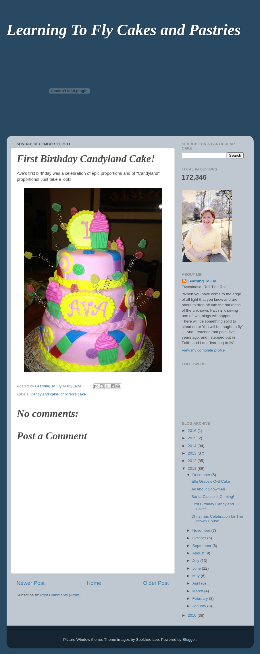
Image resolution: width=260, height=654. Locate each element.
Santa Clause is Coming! (212, 496)
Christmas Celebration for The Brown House (217, 518)
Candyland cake (44, 394)
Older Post (156, 583)
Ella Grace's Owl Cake (210, 481)
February (200, 598)
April (196, 583)
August (199, 553)
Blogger (189, 639)
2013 (192, 453)
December (201, 475)
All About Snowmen (208, 489)
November (201, 530)
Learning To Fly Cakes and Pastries (124, 29)
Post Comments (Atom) (60, 595)
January (199, 606)
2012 (192, 461)
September (202, 546)
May (196, 576)
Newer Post (31, 583)
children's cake (73, 394)
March (198, 591)
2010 (192, 615)
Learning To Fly (202, 281)
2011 (192, 468)
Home (94, 583)
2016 (192, 430)
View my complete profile (203, 350)
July (196, 560)
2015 (192, 438)
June (197, 568)
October (199, 538)
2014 (192, 446)
